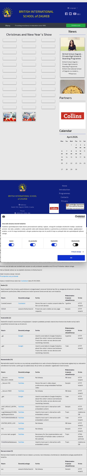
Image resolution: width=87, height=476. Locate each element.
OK (71, 258)
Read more (72, 74)
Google (20, 336)
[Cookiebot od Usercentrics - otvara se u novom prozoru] (76, 216)
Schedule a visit (75, 25)
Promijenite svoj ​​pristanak (9, 276)
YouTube (21, 377)
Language (72, 8)
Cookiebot (24, 281)
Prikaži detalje (76, 252)
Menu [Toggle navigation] (7, 25)
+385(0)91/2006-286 (23, 213)
